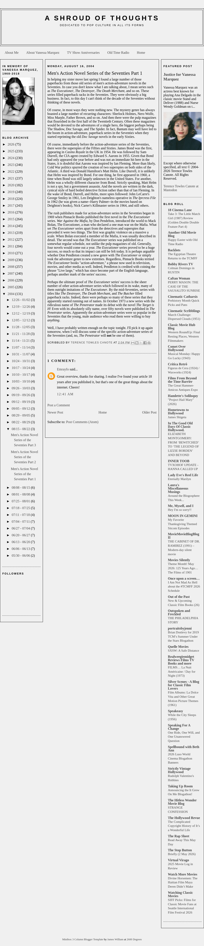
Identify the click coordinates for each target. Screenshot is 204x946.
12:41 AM (65, 394)
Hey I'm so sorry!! (179, 509)
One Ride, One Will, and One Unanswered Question (184, 737)
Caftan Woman (179, 278)
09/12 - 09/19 (21, 402)
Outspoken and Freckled (179, 612)
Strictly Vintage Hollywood (179, 770)
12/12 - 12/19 (21, 313)
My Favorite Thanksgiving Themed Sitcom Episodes (182, 524)
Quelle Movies (178, 646)
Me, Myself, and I (180, 506)
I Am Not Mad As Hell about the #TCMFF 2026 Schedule (184, 586)
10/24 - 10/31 (21, 361)
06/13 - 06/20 (21, 542)
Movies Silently (179, 560)
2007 (11, 273)
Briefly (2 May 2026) (182, 854)
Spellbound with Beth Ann (183, 748)
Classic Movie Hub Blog (181, 326)
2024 (11, 158)
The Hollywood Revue (184, 818)
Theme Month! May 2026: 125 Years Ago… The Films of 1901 (183, 568)
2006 (11, 280)
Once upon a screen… (184, 578)
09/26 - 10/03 (21, 388)
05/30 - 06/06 (21, 555)
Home (141, 52)
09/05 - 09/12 (21, 408)
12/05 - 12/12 (21, 320)
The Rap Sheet (178, 836)
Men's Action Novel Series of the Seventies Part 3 (24, 440)
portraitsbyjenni (180, 628)
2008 (11, 266)
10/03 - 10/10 (21, 381)
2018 (11, 198)
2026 (11, 144)
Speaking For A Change (179, 726)
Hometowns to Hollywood (178, 411)
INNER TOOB (178, 461)
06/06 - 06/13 (21, 549)
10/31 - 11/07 (21, 354)
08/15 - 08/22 (21, 429)
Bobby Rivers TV (180, 264)
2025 (11, 151)
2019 (11, 192)
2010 (11, 253)
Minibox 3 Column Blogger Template (83, 939)
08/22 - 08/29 (21, 422)
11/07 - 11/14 (21, 347)
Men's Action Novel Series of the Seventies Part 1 (24, 474)
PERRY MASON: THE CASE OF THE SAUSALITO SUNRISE (184, 286)
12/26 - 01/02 (21, 300)
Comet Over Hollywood (177, 348)
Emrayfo (63, 369)
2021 (11, 178)
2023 (11, 165)
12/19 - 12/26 (21, 306)
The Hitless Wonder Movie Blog (182, 801)
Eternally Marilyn (179, 479)
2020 (11, 185)
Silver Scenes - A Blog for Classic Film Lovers (183, 685)
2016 (11, 212)
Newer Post (55, 412)
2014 (11, 226)
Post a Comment (58, 405)
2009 (11, 260)
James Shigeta (177, 417)
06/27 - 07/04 (21, 528)
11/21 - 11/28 (21, 334)
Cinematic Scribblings (184, 311)
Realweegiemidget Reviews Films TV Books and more (181, 660)
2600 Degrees (134, 939)
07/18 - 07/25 (21, 508)
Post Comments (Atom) (82, 422)
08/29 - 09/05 (21, 415)
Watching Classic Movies (180, 894)
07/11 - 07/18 (21, 515)
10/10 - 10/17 (21, 374)
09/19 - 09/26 (21, 395)
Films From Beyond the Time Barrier (182, 379)
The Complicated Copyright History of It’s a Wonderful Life (184, 826)
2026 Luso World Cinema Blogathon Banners (180, 758)
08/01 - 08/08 (21, 494)
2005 (11, 287)
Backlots (174, 250)
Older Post (149, 412)
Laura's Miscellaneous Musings (178, 488)
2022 (11, 171)
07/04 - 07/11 (21, 521)
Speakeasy (175, 711)
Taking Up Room (180, 786)
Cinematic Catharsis (183, 296)
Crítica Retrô (177, 364)
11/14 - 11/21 (21, 340)
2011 (11, 246)
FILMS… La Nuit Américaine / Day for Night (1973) (181, 671)
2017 (11, 205)
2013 (11, 232)
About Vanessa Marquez (42, 52)
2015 (11, 219)
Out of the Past (179, 597)
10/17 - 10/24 (21, 368)
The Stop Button (180, 850)
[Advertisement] (102, 37)
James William (115, 939)
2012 (11, 239)
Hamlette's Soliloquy (183, 396)
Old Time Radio (118, 52)
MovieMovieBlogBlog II (183, 535)
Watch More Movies (182, 874)
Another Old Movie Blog (182, 234)
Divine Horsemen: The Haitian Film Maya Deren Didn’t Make (182, 882)
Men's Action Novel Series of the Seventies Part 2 (24, 457)
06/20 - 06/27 (21, 535)
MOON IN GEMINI (183, 516)
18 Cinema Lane (180, 210)
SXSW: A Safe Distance (183, 650)
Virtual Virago (178, 860)
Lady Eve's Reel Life (183, 475)
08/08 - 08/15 (21, 487)
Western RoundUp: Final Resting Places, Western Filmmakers (184, 336)
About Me (11, 52)
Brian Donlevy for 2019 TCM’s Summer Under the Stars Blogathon (183, 636)
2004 (11, 294)
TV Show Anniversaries (83, 52)
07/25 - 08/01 (21, 501)
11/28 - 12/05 (21, 327)
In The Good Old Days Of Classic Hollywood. (180, 426)
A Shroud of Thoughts (102, 18)
